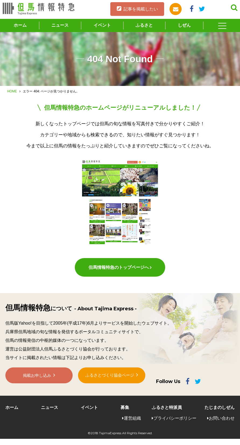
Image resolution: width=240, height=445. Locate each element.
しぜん (184, 25)
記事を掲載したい (140, 9)
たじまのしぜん (219, 413)
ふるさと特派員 (167, 413)
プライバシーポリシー (174, 424)
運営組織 (132, 424)
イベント (102, 25)
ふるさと (144, 25)
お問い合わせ (222, 424)
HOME (12, 91)
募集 (125, 413)
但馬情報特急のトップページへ (118, 273)
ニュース (60, 25)
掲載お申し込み (37, 384)
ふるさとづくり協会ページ (110, 384)
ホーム (20, 25)
